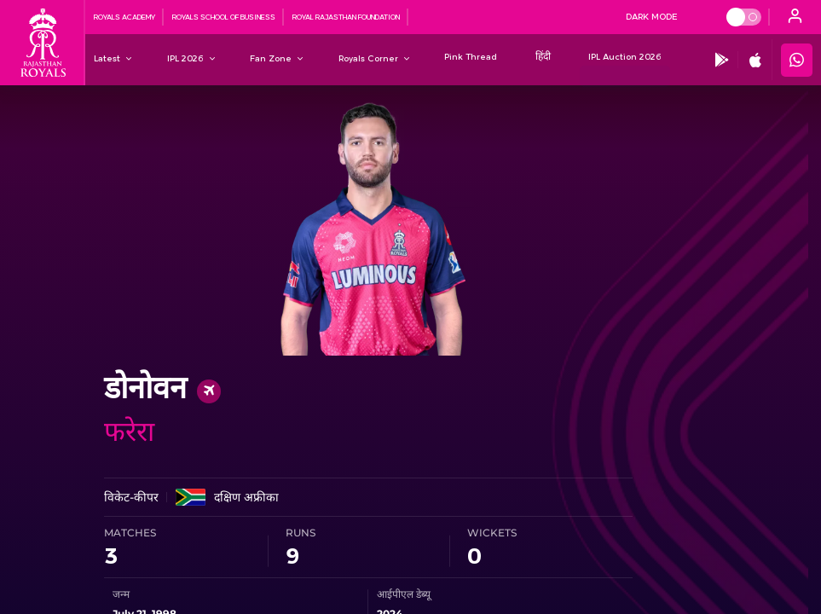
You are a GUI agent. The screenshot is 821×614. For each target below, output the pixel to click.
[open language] (795, 17)
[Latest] (107, 58)
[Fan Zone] (271, 58)
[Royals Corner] (368, 58)
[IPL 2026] (185, 58)
